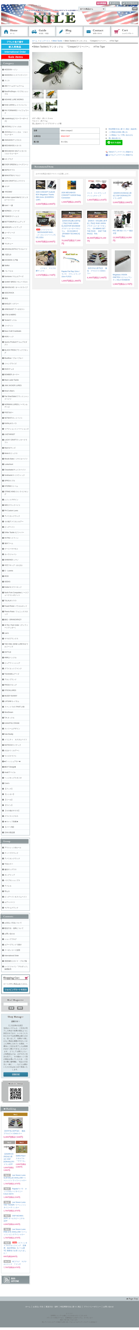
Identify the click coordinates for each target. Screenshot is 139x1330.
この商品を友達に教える (118, 132)
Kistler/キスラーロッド (13, 587)
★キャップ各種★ (11, 822)
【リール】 (8, 800)
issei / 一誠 (8, 205)
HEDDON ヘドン (11, 70)
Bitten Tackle (57, 41)
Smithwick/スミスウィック (14, 475)
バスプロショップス (12, 880)
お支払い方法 (38, 1307)
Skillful (7, 266)
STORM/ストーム (11, 486)
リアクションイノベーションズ (16, 429)
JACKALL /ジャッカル (12, 127)
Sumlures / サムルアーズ (14, 276)
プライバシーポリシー (92, 1307)
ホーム (14, 31)
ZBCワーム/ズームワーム (14, 86)
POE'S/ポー (9, 412)
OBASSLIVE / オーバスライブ (16, 287)
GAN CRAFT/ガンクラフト (14, 181)
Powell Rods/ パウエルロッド (15, 606)
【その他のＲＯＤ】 (12, 811)
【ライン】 (8, 805)
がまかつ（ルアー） (12, 751)
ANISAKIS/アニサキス (13, 140)
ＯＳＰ (7, 186)
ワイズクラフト (10, 756)
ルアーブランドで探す (13, 945)
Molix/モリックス (11, 453)
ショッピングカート (124, 31)
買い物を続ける (115, 138)
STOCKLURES (10, 690)
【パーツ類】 (9, 827)
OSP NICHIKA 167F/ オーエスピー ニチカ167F (14, 1218)
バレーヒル (8, 271)
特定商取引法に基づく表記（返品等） (123, 129)
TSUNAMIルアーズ (11, 674)
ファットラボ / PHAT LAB (14, 707)
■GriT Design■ (10, 767)
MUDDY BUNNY (10, 696)
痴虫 (6, 298)
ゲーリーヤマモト (11, 549)
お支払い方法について (13, 923)
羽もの (7, 891)
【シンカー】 (9, 794)
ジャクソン (8, 326)
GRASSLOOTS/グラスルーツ (15, 249)
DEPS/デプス (9, 170)
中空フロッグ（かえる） (13, 565)
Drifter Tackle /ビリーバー (14, 532)
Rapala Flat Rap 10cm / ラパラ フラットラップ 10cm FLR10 (71, 274)
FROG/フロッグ (10, 685)
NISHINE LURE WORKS (14, 100)
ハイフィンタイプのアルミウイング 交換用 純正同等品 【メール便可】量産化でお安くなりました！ (15, 1248)
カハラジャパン (10, 554)
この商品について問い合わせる (121, 135)
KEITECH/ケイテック (12, 745)
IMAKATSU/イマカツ (12, 175)
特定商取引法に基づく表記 (70, 1307)
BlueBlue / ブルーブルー (13, 358)
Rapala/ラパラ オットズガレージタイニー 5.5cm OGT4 (15, 1191)
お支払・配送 (42, 31)
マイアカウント (130, 3)
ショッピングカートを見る (15, 989)
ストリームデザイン (12, 729)
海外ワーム (8, 543)
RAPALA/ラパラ (10, 423)
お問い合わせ (97, 31)
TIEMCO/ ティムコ (11, 216)
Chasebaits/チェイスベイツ (15, 470)
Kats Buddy (8, 734)
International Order (11, 956)
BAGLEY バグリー (11, 304)
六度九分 (7, 255)
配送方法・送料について (13, 928)
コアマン (7, 238)
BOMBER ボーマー (11, 375)
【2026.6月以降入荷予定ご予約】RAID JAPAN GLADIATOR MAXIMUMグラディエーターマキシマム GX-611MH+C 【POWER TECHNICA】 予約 (71, 228)
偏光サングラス (10, 869)
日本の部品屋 (9, 832)
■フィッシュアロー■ (12, 761)
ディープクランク (11, 853)
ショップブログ (10, 939)
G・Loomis (8, 571)
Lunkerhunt (8, 464)
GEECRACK (9, 293)
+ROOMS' (8, 192)
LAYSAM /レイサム (11, 701)
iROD (6, 576)
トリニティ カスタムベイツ (15, 740)
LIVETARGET (9, 434)
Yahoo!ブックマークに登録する (121, 152)
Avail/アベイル (10, 772)
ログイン (114, 3)
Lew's (6, 633)
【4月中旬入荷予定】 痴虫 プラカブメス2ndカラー (97, 270)
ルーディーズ (9, 233)
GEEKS (7, 582)
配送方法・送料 (52, 1307)
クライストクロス (11, 816)
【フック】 (8, 789)
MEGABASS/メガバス (13, 146)
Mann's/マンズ (10, 448)
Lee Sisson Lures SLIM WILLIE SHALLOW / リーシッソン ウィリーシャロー (15, 1177)
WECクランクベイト (12, 505)
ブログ (69, 31)
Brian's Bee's (9, 391)
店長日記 (15, 1074)
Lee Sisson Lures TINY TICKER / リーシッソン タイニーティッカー (15, 1204)
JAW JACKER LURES (13, 385)
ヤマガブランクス (11, 639)
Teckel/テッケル (10, 320)
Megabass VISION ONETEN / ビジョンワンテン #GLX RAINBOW (122, 277)
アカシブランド (10, 679)
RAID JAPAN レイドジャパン (15, 105)
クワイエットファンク (13, 669)
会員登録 (101, 3)
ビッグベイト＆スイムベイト (15, 897)
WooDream (8, 712)
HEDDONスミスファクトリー (16, 75)
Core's (6, 783)
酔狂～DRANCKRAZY (13, 620)
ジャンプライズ (10, 364)
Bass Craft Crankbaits (12, 331)
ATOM (15, 1281)
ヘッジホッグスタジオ (13, 778)
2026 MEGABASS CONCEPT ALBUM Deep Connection (71, 195)
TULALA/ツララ (10, 601)
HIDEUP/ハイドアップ (13, 227)
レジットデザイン (11, 500)
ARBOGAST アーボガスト (14, 309)
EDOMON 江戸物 (11, 260)
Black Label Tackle (11, 380)
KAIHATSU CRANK (11, 723)
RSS (13, 1278)
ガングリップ (9, 875)
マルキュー (8, 244)
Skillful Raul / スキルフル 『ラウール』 (22, 1158)
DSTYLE (7, 652)
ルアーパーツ (9, 902)
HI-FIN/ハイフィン (11, 538)
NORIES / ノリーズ (11, 211)
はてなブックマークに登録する (121, 155)
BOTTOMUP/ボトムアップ (14, 222)
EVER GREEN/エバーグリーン (16, 165)
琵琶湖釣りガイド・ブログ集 (15, 961)
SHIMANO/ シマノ (11, 560)
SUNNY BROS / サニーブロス (16, 282)
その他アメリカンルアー (13, 522)
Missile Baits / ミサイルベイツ (16, 459)
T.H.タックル (9, 718)
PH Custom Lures (11, 511)
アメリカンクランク (12, 516)
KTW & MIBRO (10, 315)
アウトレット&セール (12, 848)
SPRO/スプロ (9, 481)
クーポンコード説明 (12, 950)
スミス (7, 81)
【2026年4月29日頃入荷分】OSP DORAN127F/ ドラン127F (122, 195)
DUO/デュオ (9, 369)
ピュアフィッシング (12, 663)
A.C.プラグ (8, 159)
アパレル (7, 886)
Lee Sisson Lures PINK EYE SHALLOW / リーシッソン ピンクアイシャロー (15, 1232)
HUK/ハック (9, 337)
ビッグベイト (45, 41)
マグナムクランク (11, 908)
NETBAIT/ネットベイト (13, 418)
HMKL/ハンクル (10, 658)
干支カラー (8, 864)
